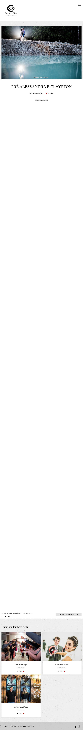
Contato (31, 726)
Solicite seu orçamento (68, 614)
